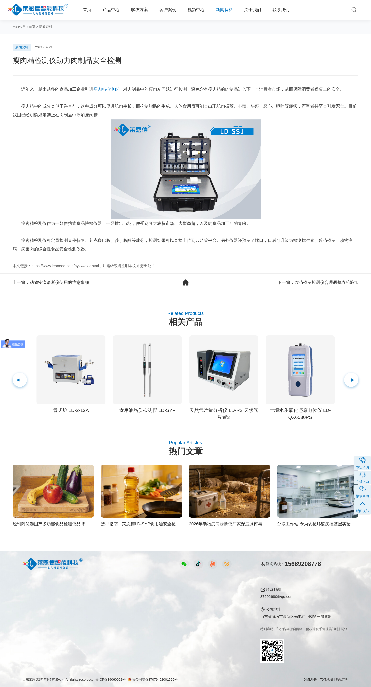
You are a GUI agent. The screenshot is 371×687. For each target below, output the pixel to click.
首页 (87, 10)
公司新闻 (178, 598)
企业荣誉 (218, 614)
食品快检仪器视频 (132, 606)
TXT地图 (326, 680)
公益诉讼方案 (79, 647)
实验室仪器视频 (130, 630)
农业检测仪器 (33, 606)
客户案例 (167, 10)
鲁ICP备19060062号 (110, 680)
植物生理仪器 (33, 622)
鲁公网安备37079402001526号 (153, 680)
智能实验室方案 (81, 630)
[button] (351, 380)
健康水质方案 (79, 614)
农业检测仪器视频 (132, 598)
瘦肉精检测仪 (106, 89)
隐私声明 (342, 680)
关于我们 (252, 10)
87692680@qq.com (277, 596)
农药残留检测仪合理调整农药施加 (326, 282)
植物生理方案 (79, 622)
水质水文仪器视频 (132, 614)
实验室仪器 (31, 630)
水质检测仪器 (33, 614)
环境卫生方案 (79, 638)
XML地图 (310, 680)
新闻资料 (224, 10)
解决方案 (139, 10)
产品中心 (111, 10)
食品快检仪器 (33, 598)
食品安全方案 (79, 606)
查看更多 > (31, 647)
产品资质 (218, 606)
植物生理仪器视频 (132, 622)
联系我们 (280, 10)
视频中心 (196, 10)
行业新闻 (178, 606)
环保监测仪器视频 (132, 638)
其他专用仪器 (33, 638)
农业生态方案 (79, 598)
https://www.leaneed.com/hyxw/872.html (65, 266)
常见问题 (178, 614)
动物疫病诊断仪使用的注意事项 (59, 282)
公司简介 (218, 598)
